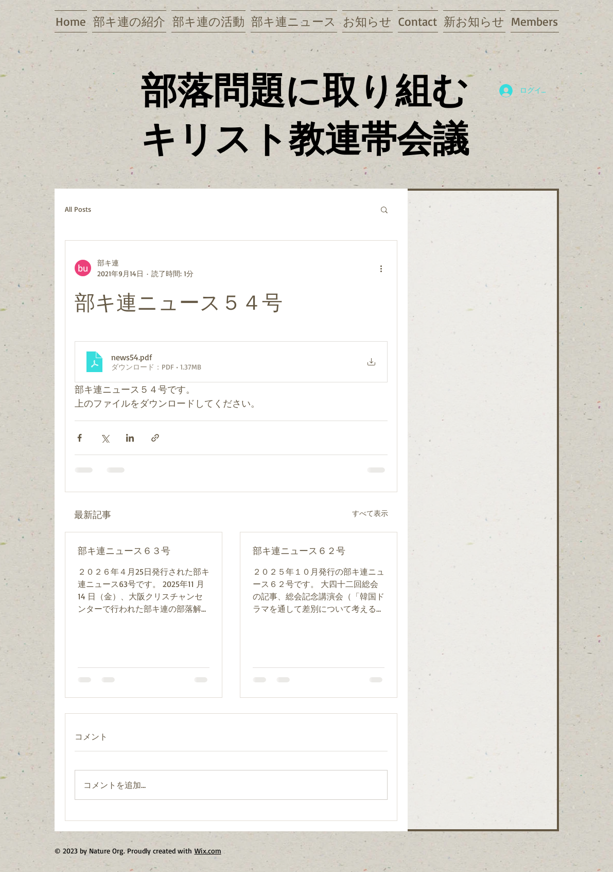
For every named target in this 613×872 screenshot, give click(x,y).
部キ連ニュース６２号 (299, 550)
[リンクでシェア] (155, 438)
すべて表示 (370, 513)
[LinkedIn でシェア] (130, 438)
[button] (384, 209)
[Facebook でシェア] (79, 438)
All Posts (78, 209)
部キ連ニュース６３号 (124, 550)
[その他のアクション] (381, 268)
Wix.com (208, 850)
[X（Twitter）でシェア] (105, 438)
